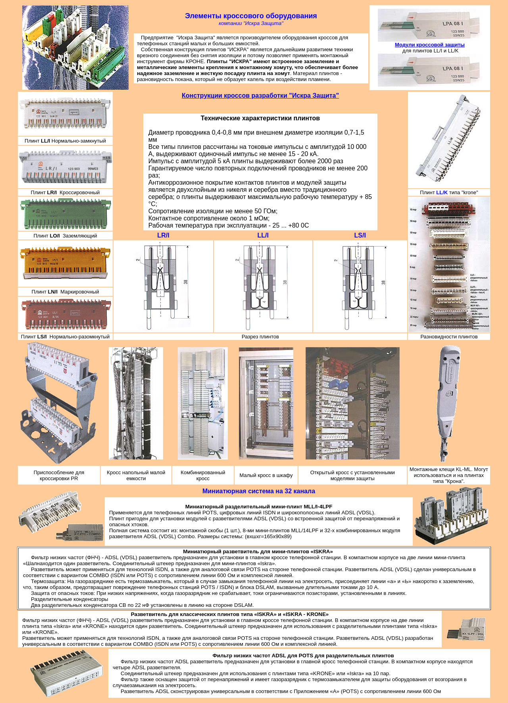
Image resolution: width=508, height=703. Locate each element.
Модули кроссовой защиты (430, 45)
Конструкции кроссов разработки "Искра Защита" (260, 95)
